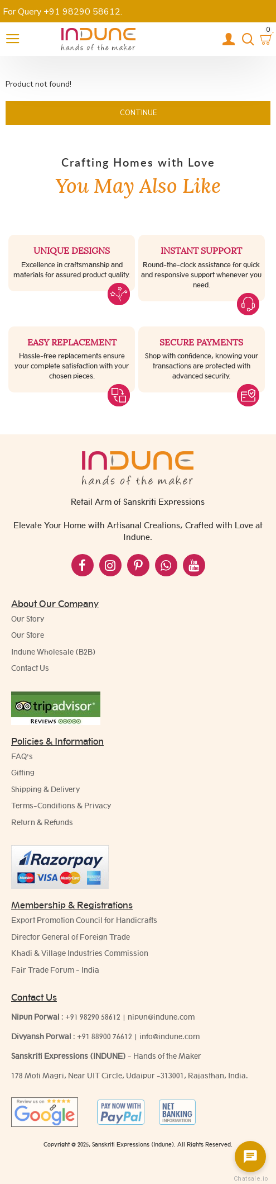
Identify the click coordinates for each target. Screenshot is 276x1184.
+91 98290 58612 (92, 1016)
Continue (138, 113)
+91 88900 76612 (104, 1036)
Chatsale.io (250, 1178)
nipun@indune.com (161, 1016)
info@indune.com (169, 1036)
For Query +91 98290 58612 (61, 12)
